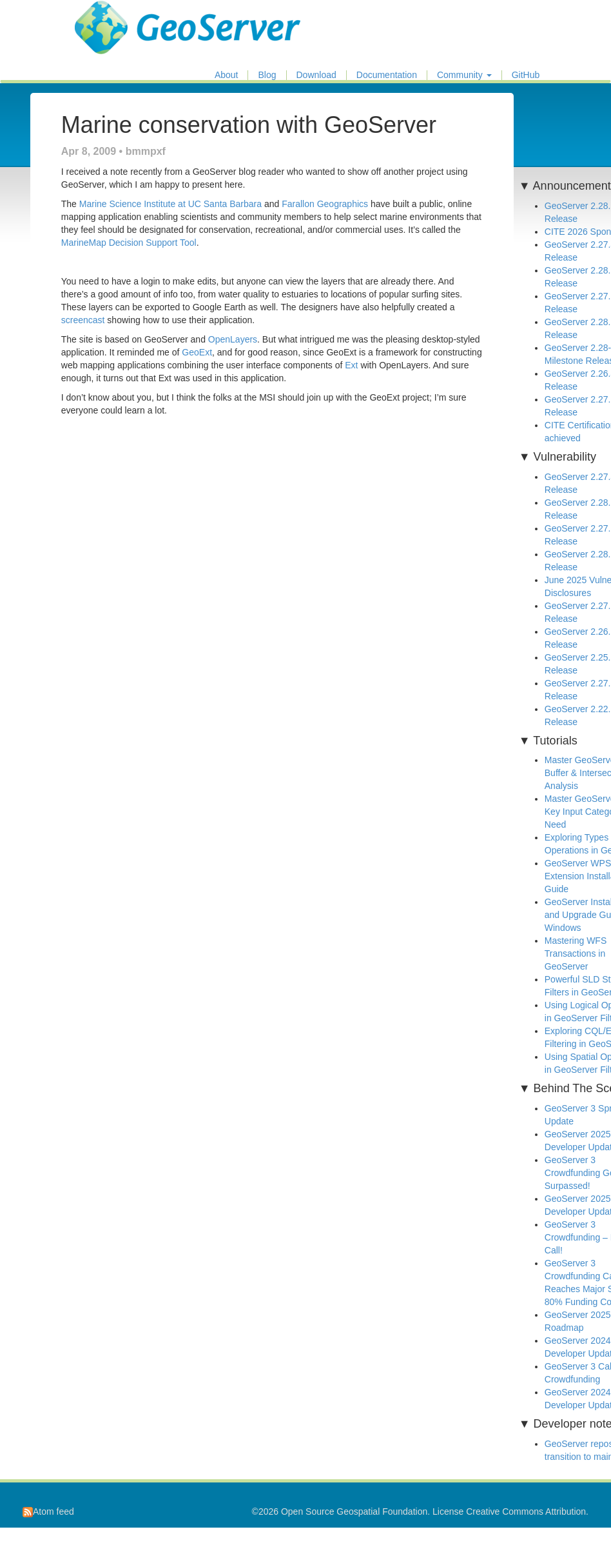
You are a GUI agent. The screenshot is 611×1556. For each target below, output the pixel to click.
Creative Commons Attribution (526, 1511)
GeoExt (197, 352)
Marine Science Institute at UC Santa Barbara (170, 204)
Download (316, 75)
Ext (351, 365)
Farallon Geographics (325, 204)
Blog (267, 75)
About (226, 75)
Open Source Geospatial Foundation (354, 1511)
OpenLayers (232, 339)
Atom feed (48, 1511)
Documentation (386, 75)
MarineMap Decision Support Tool (129, 242)
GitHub (526, 75)
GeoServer (112, 16)
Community (464, 75)
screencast (83, 320)
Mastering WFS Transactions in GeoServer (575, 953)
